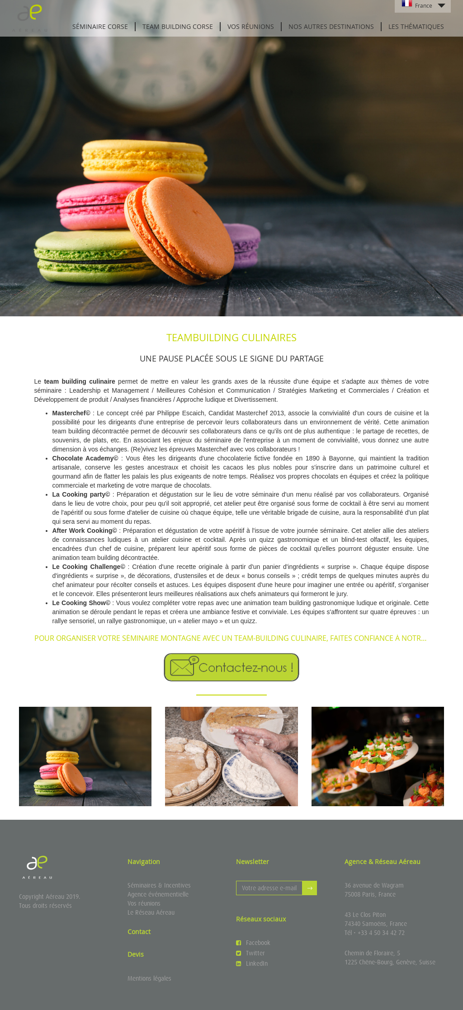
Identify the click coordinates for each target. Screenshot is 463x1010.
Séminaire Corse (100, 26)
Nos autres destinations (331, 26)
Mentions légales (149, 978)
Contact (139, 931)
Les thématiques (416, 26)
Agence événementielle (158, 894)
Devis (136, 954)
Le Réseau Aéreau (151, 912)
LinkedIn (252, 963)
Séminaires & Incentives (159, 885)
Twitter (250, 953)
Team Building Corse (177, 26)
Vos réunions (250, 26)
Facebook (253, 942)
